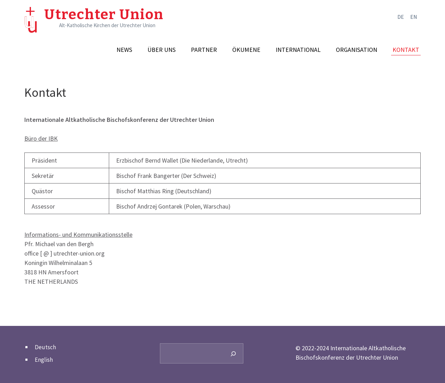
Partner (204, 50)
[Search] (233, 353)
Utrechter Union (104, 14)
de (400, 16)
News (124, 50)
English (44, 360)
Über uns (161, 50)
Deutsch (45, 347)
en (413, 16)
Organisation (356, 50)
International (298, 50)
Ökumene (246, 50)
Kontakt (406, 50)
